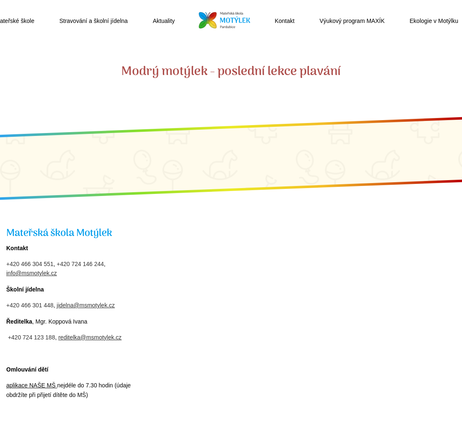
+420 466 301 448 (29, 305)
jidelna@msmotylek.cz (86, 305)
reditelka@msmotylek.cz (90, 337)
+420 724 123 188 (31, 337)
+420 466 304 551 (29, 264)
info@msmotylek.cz (31, 273)
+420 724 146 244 (80, 264)
